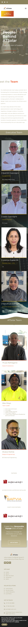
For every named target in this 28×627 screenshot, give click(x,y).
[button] (25, 8)
